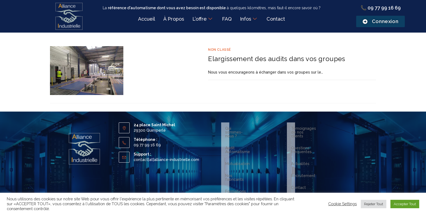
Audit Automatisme (243, 140)
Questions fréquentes (311, 140)
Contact (276, 19)
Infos (248, 19)
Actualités (300, 152)
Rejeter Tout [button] (373, 204)
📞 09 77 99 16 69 (381, 8)
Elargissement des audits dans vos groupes (276, 59)
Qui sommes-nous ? (243, 128)
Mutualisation (237, 152)
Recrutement (303, 164)
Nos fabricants (238, 164)
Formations (235, 176)
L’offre (202, 19)
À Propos (173, 19)
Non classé (219, 50)
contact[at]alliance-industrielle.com (166, 159)
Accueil (146, 19)
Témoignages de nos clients (317, 128)
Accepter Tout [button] (405, 204)
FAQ (227, 19)
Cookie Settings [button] (342, 203)
